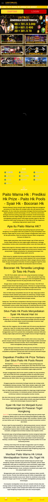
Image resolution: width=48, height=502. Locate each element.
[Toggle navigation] (2, 3)
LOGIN (35, 11)
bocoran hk (23, 277)
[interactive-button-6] (36, 62)
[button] (3, 24)
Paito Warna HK (9, 230)
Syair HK (5, 414)
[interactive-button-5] (12, 62)
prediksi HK (16, 363)
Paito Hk (8, 317)
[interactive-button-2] (36, 39)
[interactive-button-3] (12, 50)
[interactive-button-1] (12, 39)
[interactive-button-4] (36, 50)
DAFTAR (12, 11)
